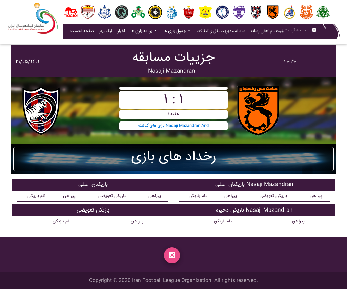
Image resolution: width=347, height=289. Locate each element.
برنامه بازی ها (142, 32)
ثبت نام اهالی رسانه (268, 32)
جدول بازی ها (175, 32)
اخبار (123, 32)
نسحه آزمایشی (293, 32)
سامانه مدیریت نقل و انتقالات (222, 32)
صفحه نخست (82, 32)
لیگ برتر (105, 32)
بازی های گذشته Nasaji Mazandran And (173, 126)
